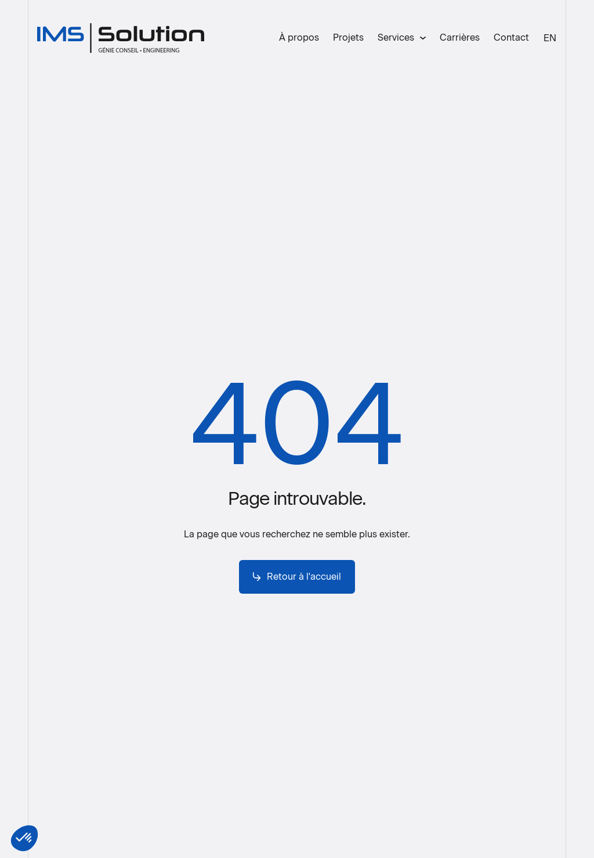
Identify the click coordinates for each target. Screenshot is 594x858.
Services (396, 37)
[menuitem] (550, 38)
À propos (299, 37)
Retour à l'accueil (297, 576)
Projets (348, 37)
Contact (511, 37)
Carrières (460, 37)
